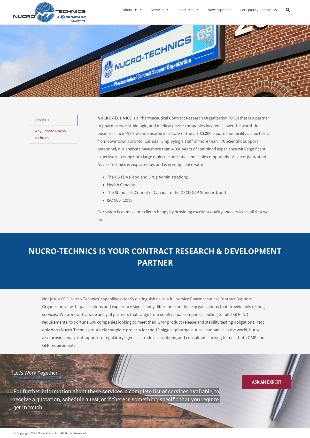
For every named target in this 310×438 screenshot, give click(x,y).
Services (160, 10)
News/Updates (219, 9)
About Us (132, 10)
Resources (188, 10)
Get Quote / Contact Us (258, 9)
